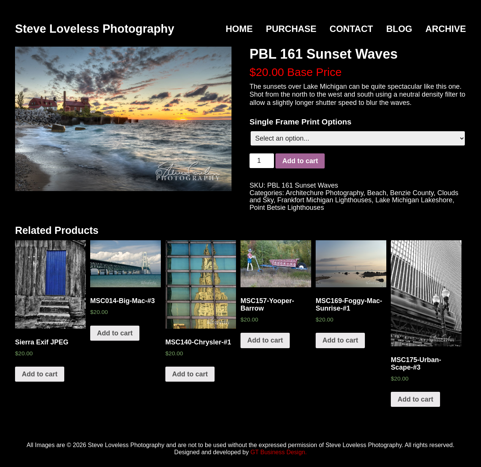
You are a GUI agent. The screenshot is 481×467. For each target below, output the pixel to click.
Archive (445, 29)
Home (239, 29)
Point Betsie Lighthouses (287, 207)
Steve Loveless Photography (94, 28)
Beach (376, 193)
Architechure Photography (324, 193)
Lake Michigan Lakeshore (413, 200)
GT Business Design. (278, 452)
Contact (351, 29)
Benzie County (412, 193)
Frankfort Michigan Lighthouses (324, 200)
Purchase (291, 29)
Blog (399, 29)
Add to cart (300, 161)
